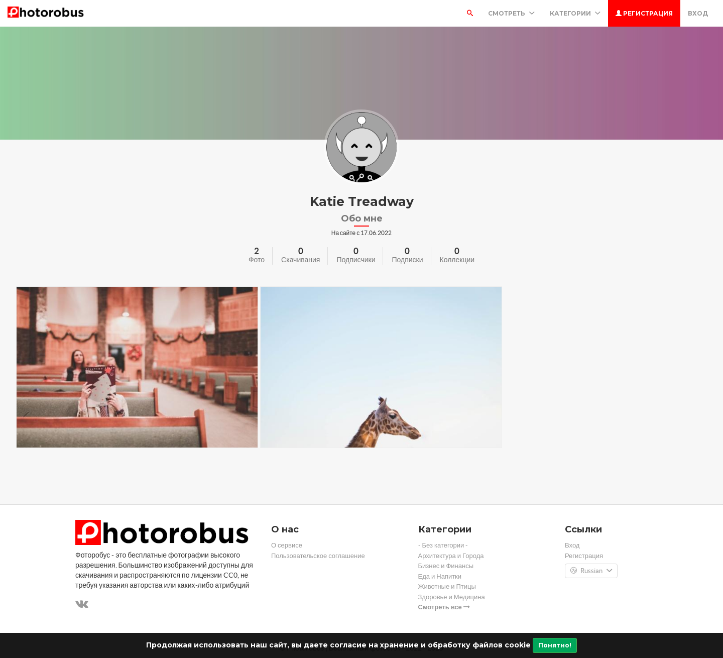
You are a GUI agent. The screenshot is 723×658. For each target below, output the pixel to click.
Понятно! (554, 645)
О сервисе (286, 545)
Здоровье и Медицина (451, 597)
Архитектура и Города (451, 556)
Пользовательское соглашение (318, 556)
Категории (575, 13)
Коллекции (457, 260)
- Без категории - (443, 545)
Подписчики (355, 260)
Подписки (407, 260)
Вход (698, 13)
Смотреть (511, 13)
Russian (591, 571)
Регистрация (644, 13)
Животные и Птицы (447, 586)
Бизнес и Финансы (446, 566)
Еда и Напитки (440, 576)
